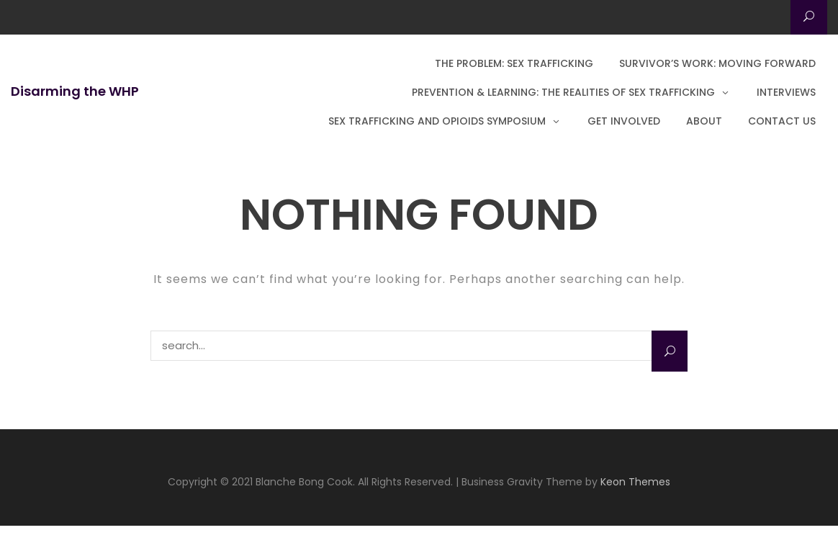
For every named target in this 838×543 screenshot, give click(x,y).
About (704, 121)
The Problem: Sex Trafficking (514, 63)
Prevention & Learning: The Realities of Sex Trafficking (563, 92)
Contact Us (782, 121)
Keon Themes (635, 482)
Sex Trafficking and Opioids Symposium (437, 121)
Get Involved (623, 121)
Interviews (786, 92)
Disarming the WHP (75, 91)
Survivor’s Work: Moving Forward (717, 63)
